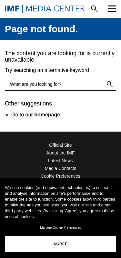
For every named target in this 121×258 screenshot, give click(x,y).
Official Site (60, 145)
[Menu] (112, 8)
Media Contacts (60, 168)
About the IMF (60, 152)
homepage (47, 114)
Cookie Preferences (60, 176)
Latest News (60, 160)
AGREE (60, 244)
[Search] (94, 8)
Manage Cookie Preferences (60, 227)
